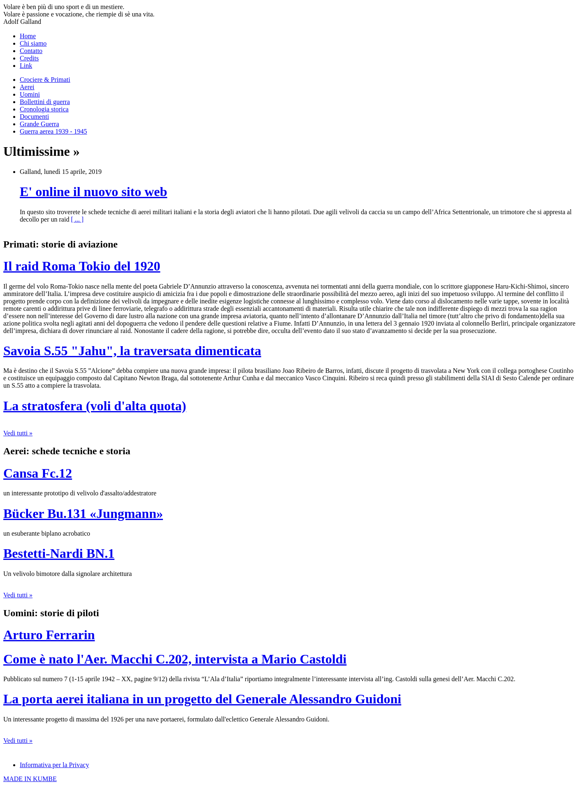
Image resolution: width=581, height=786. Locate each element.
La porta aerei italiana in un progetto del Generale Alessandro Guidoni (202, 698)
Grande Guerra (39, 123)
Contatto (31, 50)
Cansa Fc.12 (37, 473)
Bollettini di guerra (45, 101)
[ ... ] (77, 219)
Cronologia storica (44, 109)
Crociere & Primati (45, 79)
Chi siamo (33, 43)
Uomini (30, 94)
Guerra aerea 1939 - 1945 (53, 131)
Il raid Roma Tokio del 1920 (81, 266)
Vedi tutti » (18, 433)
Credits (29, 58)
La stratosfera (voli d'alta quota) (94, 405)
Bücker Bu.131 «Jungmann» (83, 513)
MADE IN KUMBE (30, 778)
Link (26, 65)
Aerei (27, 86)
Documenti (34, 116)
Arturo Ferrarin (49, 634)
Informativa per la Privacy (54, 764)
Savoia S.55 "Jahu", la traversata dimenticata (132, 350)
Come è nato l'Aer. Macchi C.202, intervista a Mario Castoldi (174, 659)
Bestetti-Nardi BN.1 (58, 553)
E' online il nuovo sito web (93, 191)
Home (28, 35)
